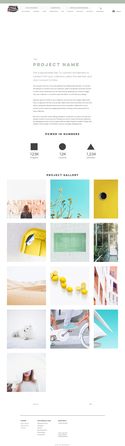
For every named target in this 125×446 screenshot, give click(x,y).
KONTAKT (23, 428)
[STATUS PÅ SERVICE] (31, 8)
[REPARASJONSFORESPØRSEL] (79, 8)
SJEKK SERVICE (25, 425)
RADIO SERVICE (25, 423)
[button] (100, 8)
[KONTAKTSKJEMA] (63, 423)
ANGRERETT (40, 425)
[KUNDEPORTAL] (55, 8)
